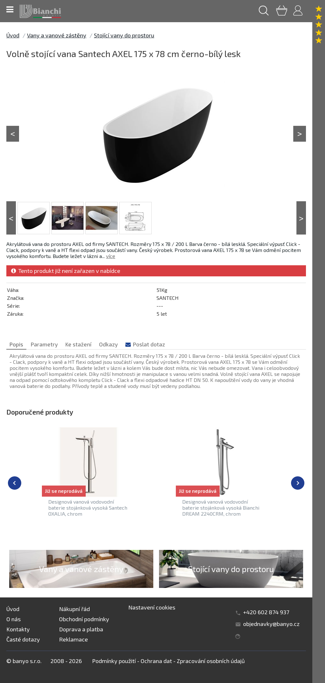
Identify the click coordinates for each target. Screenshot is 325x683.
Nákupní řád (74, 608)
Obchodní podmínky (84, 618)
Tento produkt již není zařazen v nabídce (65, 270)
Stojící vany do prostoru (124, 35)
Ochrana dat (156, 660)
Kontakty (18, 629)
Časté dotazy (23, 639)
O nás (13, 618)
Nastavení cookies (151, 607)
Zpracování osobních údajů (211, 660)
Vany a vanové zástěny (56, 35)
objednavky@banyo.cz (271, 623)
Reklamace (73, 639)
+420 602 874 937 (266, 612)
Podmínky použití (114, 660)
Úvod (12, 35)
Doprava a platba (81, 629)
